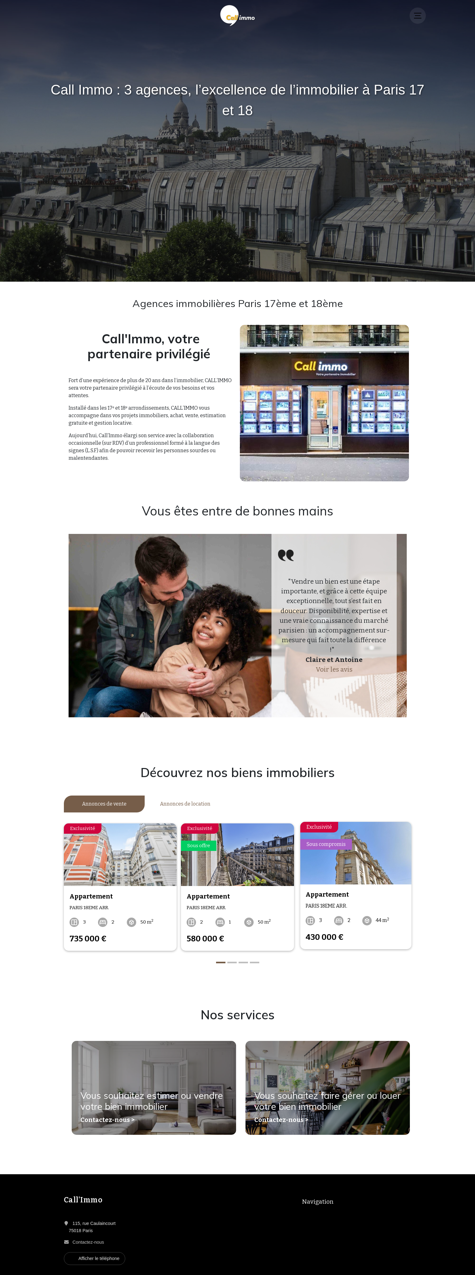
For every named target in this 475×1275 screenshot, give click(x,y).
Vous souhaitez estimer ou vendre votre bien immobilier (143, 1100)
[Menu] (418, 16)
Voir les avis (334, 669)
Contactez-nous (88, 1239)
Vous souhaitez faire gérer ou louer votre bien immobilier (318, 1100)
